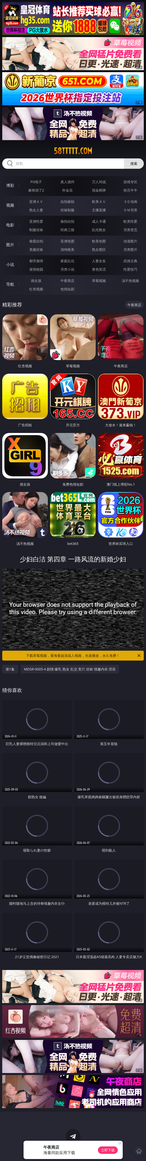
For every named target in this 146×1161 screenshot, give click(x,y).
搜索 (133, 163)
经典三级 (67, 229)
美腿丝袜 (36, 249)
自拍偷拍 (67, 201)
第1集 (10, 669)
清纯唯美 (67, 249)
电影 (10, 225)
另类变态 (130, 229)
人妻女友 (99, 260)
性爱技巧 (130, 269)
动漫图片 (130, 241)
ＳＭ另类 (130, 210)
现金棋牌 (99, 190)
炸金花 (67, 190)
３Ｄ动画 (130, 201)
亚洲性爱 (36, 221)
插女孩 (36, 280)
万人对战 (99, 181)
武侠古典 (130, 260)
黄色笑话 (99, 269)
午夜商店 (67, 280)
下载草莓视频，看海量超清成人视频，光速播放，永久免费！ (83, 656)
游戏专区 (130, 181)
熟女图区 (99, 249)
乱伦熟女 (99, 229)
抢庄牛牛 (130, 190)
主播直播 (99, 210)
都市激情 (36, 260)
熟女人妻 (36, 210)
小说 (10, 264)
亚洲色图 (67, 241)
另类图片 (130, 249)
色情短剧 (67, 289)
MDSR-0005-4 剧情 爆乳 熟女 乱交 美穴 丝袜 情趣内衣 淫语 (70, 669)
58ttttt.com (73, 151)
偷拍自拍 (67, 221)
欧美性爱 (130, 221)
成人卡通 (99, 221)
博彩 (10, 185)
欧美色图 (99, 241)
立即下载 (108, 1150)
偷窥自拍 (36, 241)
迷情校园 (36, 269)
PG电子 (36, 181)
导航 (10, 284)
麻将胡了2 (36, 190)
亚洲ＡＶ (36, 201)
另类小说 (67, 269)
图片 (10, 244)
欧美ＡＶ (99, 201)
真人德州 (67, 181)
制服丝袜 (36, 229)
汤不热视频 (130, 280)
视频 (10, 205)
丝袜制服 (67, 210)
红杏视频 (36, 289)
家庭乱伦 (67, 260)
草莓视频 (99, 280)
